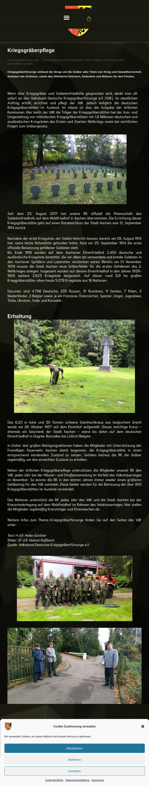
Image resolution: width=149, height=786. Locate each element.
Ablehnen (74, 759)
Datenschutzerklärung (77, 780)
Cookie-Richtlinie (54, 780)
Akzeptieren (74, 748)
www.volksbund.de (31, 553)
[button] (143, 726)
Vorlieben (74, 771)
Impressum (98, 780)
